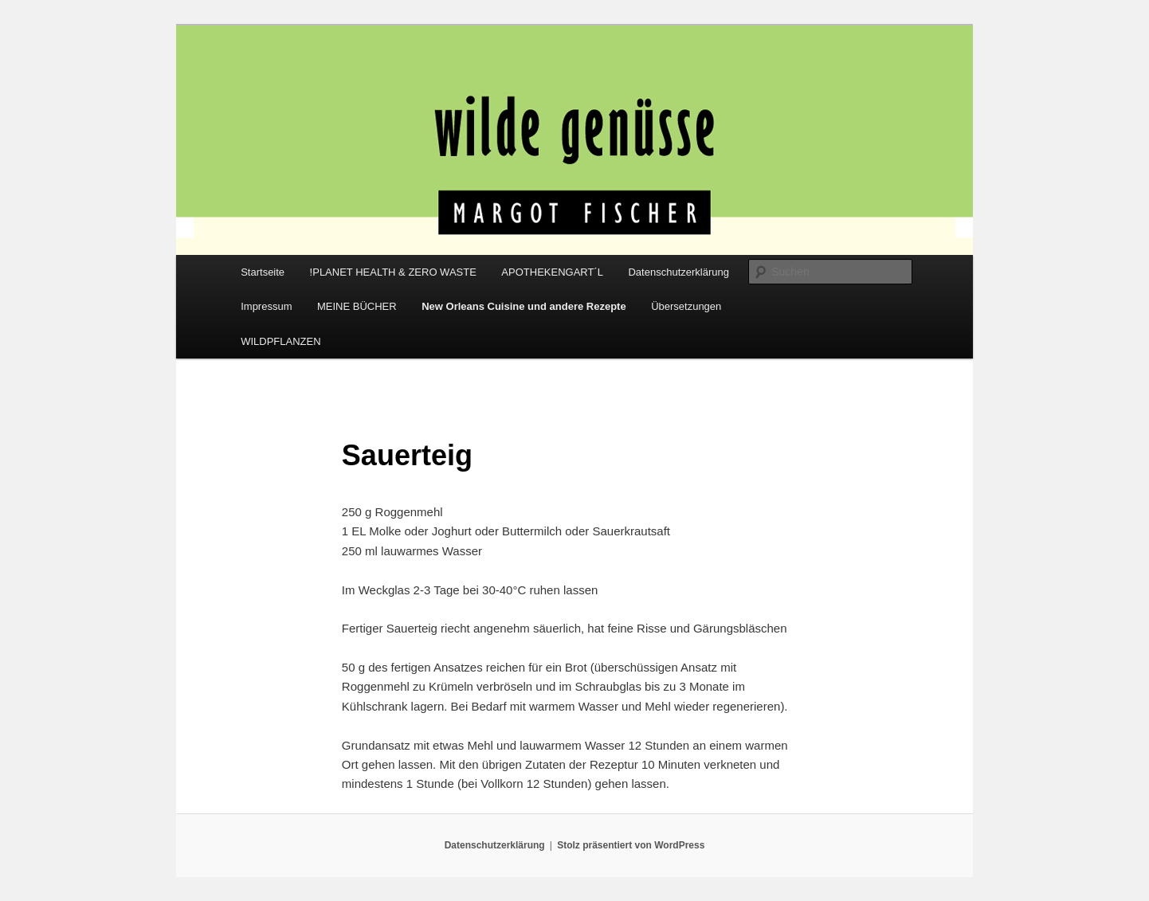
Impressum (266, 306)
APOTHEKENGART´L (552, 272)
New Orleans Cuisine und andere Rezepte (523, 306)
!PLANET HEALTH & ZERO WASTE (393, 272)
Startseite (262, 272)
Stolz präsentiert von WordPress (630, 845)
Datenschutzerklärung (678, 272)
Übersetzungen (686, 306)
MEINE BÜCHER (357, 306)
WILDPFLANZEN (280, 341)
